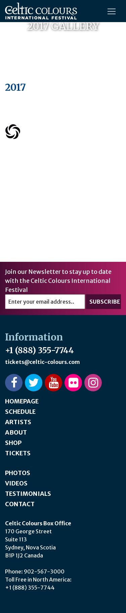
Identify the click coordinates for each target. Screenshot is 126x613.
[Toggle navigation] (111, 11)
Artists (18, 422)
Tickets (18, 453)
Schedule (20, 411)
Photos (17, 473)
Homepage (22, 401)
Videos (16, 483)
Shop (13, 443)
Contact (20, 504)
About (16, 432)
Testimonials (28, 493)
